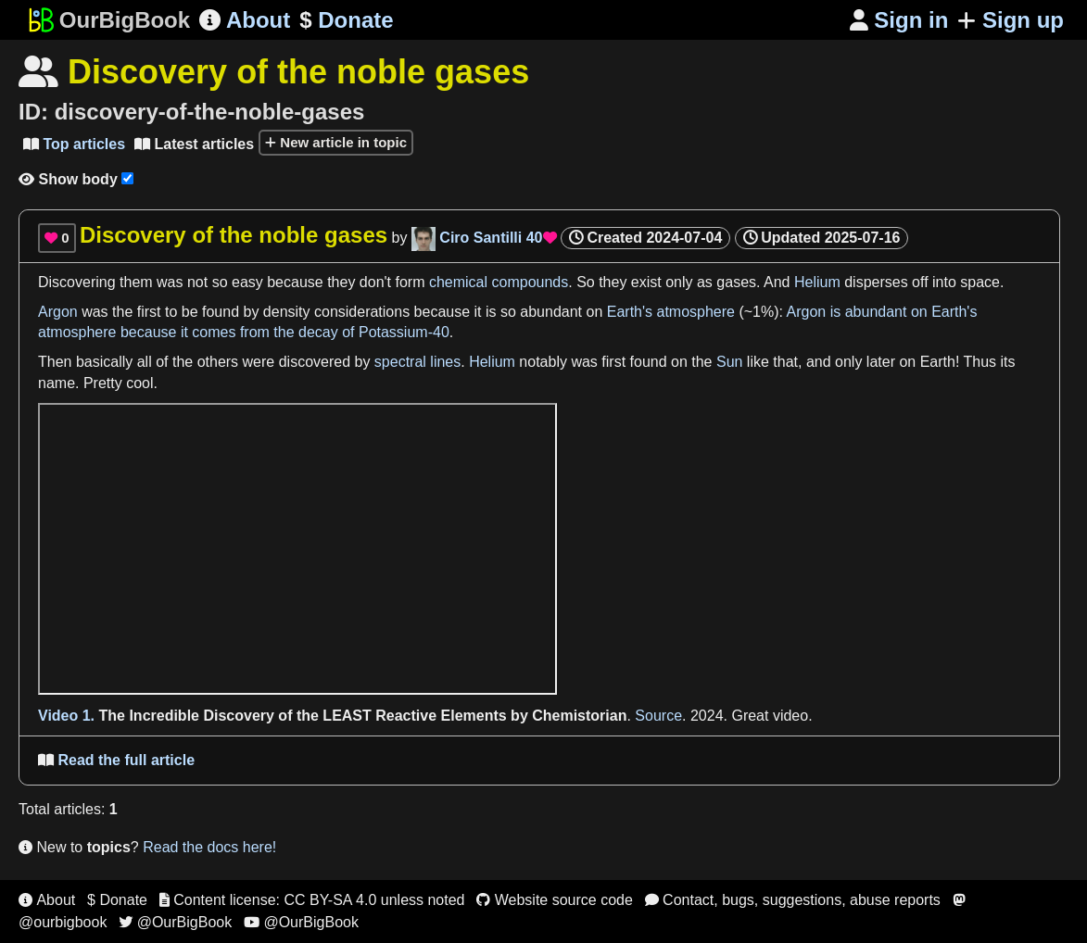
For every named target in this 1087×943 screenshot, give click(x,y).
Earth (937, 362)
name (56, 383)
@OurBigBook (175, 922)
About (244, 19)
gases (736, 282)
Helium (817, 282)
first (149, 312)
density (286, 312)
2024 (707, 715)
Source (658, 715)
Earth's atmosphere (671, 312)
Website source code (554, 900)
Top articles (74, 144)
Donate (346, 20)
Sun (729, 362)
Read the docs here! (209, 847)
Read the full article (116, 760)
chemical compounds (498, 282)
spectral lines (417, 362)
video (790, 715)
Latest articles (194, 144)
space (980, 282)
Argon (58, 312)
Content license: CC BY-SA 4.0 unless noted (312, 900)
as (705, 282)
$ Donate (117, 900)
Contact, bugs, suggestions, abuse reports (793, 900)
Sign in (899, 19)
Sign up (1010, 19)
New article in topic (336, 142)
